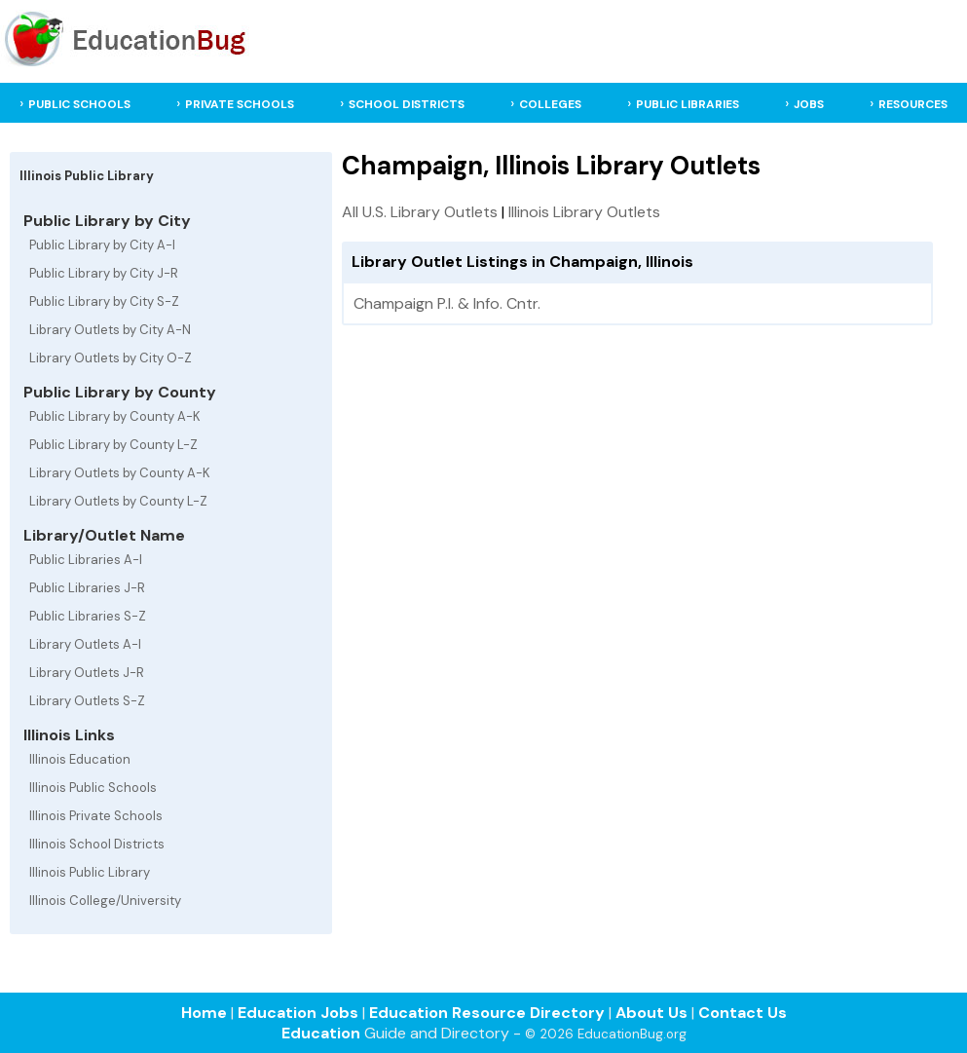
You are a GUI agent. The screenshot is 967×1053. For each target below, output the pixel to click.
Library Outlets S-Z (87, 701)
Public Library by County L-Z (113, 444)
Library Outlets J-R (86, 672)
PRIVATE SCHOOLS (239, 104)
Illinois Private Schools (96, 816)
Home (204, 1012)
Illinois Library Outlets (584, 212)
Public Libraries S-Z (87, 616)
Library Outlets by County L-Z (118, 501)
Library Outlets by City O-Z (110, 358)
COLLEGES (550, 104)
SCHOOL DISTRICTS (407, 104)
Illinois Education (79, 759)
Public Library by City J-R (103, 273)
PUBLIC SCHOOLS (79, 104)
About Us (651, 1012)
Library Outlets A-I (85, 644)
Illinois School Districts (97, 844)
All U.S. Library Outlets (420, 212)
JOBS (809, 104)
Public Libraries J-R (87, 588)
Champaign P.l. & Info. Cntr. (446, 303)
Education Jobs (298, 1012)
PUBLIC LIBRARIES (687, 104)
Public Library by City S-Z (104, 301)
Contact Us (742, 1012)
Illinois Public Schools (93, 787)
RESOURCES (913, 104)
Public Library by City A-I (102, 245)
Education (320, 1033)
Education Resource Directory (487, 1012)
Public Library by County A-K (115, 416)
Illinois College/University (105, 900)
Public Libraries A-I (85, 559)
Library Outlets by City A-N (110, 329)
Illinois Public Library (89, 872)
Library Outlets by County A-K (119, 473)
